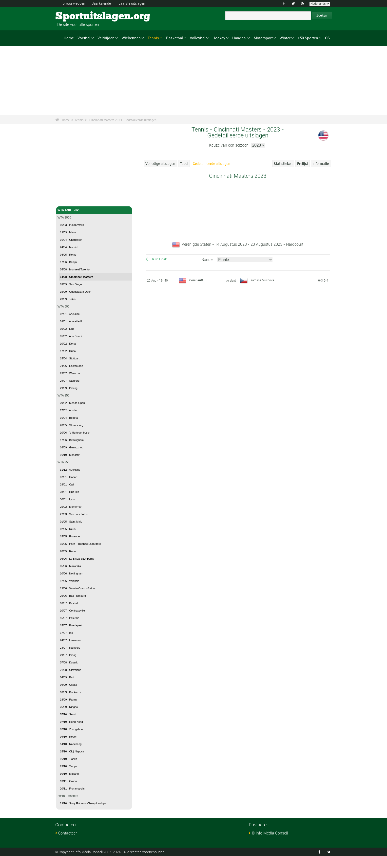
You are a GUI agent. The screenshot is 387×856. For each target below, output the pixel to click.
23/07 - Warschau (70, 373)
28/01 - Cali (67, 484)
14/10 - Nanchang (70, 744)
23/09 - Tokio (68, 299)
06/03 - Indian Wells (72, 224)
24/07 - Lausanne (70, 640)
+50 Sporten (308, 37)
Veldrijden (106, 37)
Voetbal (83, 37)
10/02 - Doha (68, 343)
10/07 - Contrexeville (72, 610)
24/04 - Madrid (68, 247)
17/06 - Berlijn (68, 262)
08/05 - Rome (68, 254)
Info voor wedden (71, 3)
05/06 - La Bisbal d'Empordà (77, 558)
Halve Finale (159, 259)
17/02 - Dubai (68, 351)
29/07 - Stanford (69, 380)
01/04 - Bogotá (69, 417)
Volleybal (197, 37)
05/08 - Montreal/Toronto (75, 269)
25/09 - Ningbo (69, 706)
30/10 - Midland (69, 773)
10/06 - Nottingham (71, 573)
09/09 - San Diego (71, 284)
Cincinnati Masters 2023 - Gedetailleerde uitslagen (122, 120)
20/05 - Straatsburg (71, 425)
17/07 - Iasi (66, 632)
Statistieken (283, 163)
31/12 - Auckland (70, 469)
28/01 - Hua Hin (69, 491)
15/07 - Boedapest (71, 625)
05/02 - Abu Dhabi (71, 336)
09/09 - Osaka (68, 684)
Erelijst (302, 163)
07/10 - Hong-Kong (71, 721)
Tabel (184, 163)
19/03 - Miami (68, 232)
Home (69, 37)
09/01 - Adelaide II (71, 321)
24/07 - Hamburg (70, 647)
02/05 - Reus (68, 528)
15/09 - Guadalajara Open (75, 291)
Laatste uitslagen (131, 3)
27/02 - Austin (68, 410)
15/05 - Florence (70, 536)
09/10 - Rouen (68, 736)
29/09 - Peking (68, 388)
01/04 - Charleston (71, 239)
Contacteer (67, 833)
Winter (285, 37)
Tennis (153, 37)
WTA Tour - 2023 (94, 210)
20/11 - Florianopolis (72, 788)
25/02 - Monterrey (70, 506)
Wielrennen (131, 37)
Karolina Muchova (262, 280)
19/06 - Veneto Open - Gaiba (77, 588)
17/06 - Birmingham (72, 440)
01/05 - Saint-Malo (71, 521)
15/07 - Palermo (69, 617)
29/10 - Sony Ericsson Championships (83, 803)
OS (327, 37)
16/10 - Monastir (69, 454)
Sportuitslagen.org (74, 16)
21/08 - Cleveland (70, 669)
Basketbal (174, 37)
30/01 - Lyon (67, 499)
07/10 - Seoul (68, 714)
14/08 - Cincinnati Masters (76, 276)
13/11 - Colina (68, 781)
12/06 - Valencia (69, 580)
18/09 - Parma (68, 699)
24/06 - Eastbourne (71, 365)
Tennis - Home (68, 199)
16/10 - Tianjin (68, 758)
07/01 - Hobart (68, 477)
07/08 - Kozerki (69, 662)
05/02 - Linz (67, 328)
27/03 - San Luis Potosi (74, 514)
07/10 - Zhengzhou (71, 729)
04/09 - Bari (67, 677)
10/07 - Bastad (69, 603)
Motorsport (263, 37)
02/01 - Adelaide (70, 313)
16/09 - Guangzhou (71, 447)
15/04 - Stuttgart (69, 358)
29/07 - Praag (68, 655)
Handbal (239, 37)
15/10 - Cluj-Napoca (72, 751)
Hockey (219, 37)
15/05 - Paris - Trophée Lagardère (80, 543)
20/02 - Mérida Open (72, 402)
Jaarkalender (102, 3)
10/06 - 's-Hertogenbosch (75, 432)
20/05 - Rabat (68, 551)
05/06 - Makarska (70, 566)
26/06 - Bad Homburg (73, 595)
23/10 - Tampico (69, 766)
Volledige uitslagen (160, 163)
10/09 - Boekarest (70, 692)
